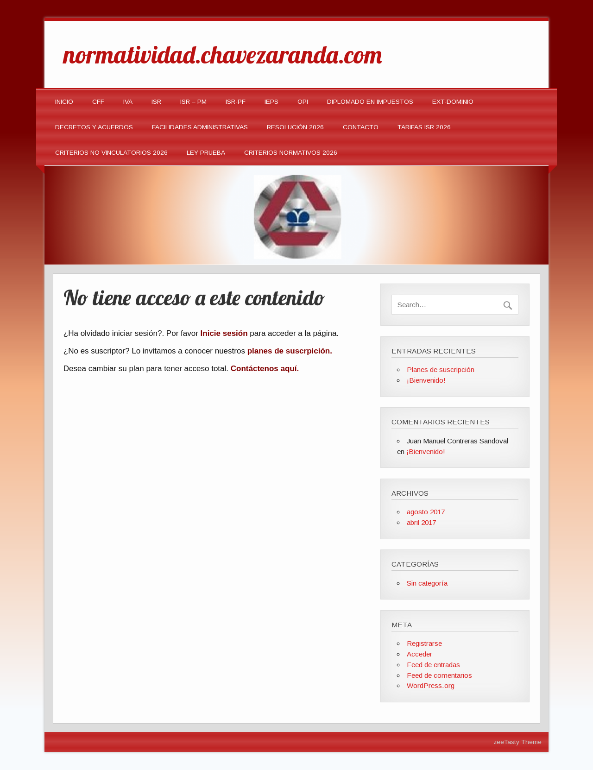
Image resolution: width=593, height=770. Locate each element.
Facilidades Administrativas (200, 127)
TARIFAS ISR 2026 (424, 127)
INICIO (64, 101)
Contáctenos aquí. (265, 368)
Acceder (419, 654)
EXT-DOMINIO (452, 101)
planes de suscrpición (288, 351)
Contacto (361, 127)
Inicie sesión (224, 333)
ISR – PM (193, 101)
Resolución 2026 (295, 127)
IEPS (271, 101)
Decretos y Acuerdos (94, 127)
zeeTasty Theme (517, 741)
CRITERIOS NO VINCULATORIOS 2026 (111, 152)
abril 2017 (421, 522)
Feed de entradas (433, 665)
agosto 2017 (426, 512)
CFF (98, 101)
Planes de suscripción (440, 369)
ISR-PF (236, 101)
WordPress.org (430, 685)
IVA (127, 101)
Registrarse (424, 643)
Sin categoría (427, 583)
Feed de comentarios (439, 675)
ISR (156, 101)
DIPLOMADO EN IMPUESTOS (370, 101)
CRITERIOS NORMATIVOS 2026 (290, 152)
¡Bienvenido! (426, 380)
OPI (302, 101)
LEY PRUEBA (206, 152)
